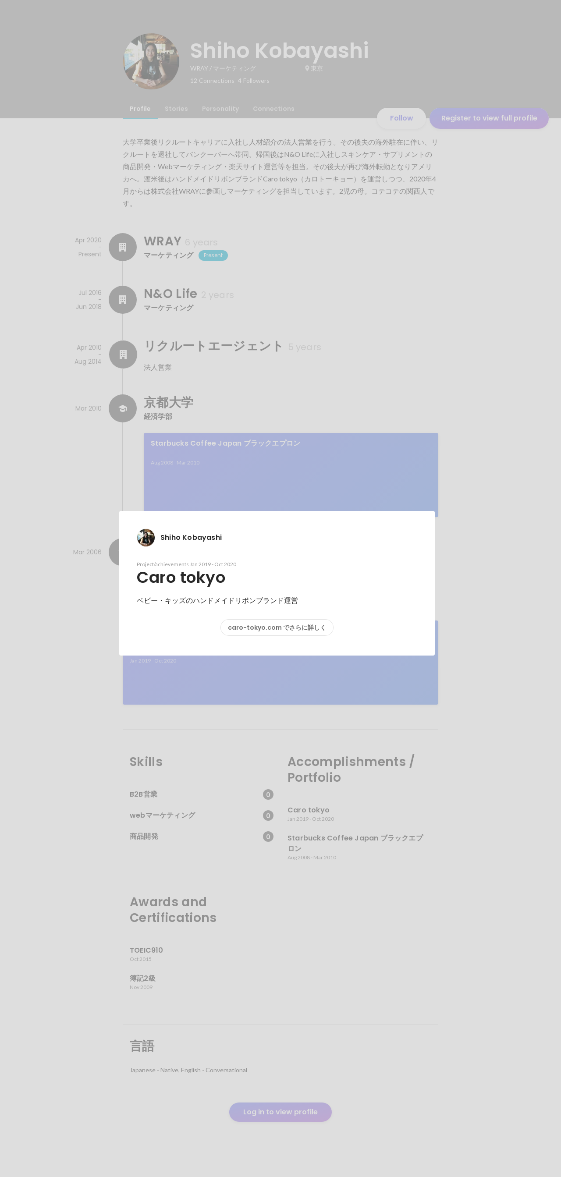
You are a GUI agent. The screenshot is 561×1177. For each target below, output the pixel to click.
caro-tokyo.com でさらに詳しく (277, 627)
